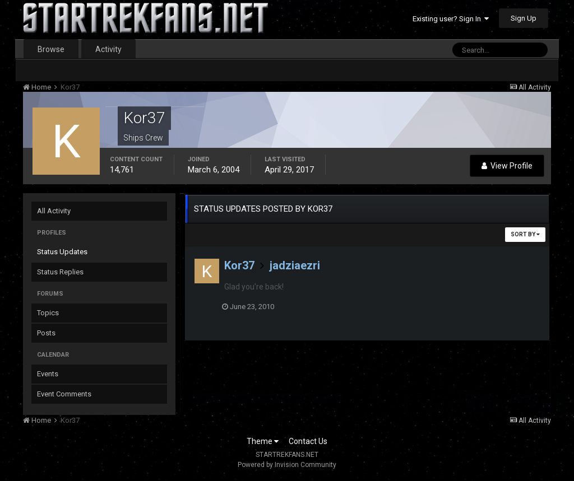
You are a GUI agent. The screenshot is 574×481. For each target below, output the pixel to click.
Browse (51, 49)
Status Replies (60, 272)
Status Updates (62, 251)
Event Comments (64, 394)
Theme (263, 441)
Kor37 (239, 265)
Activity (108, 49)
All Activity (54, 211)
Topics (48, 313)
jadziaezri (295, 265)
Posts (46, 333)
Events (47, 374)
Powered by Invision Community (287, 465)
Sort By (525, 234)
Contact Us (308, 441)
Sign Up (523, 18)
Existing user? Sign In (451, 19)
